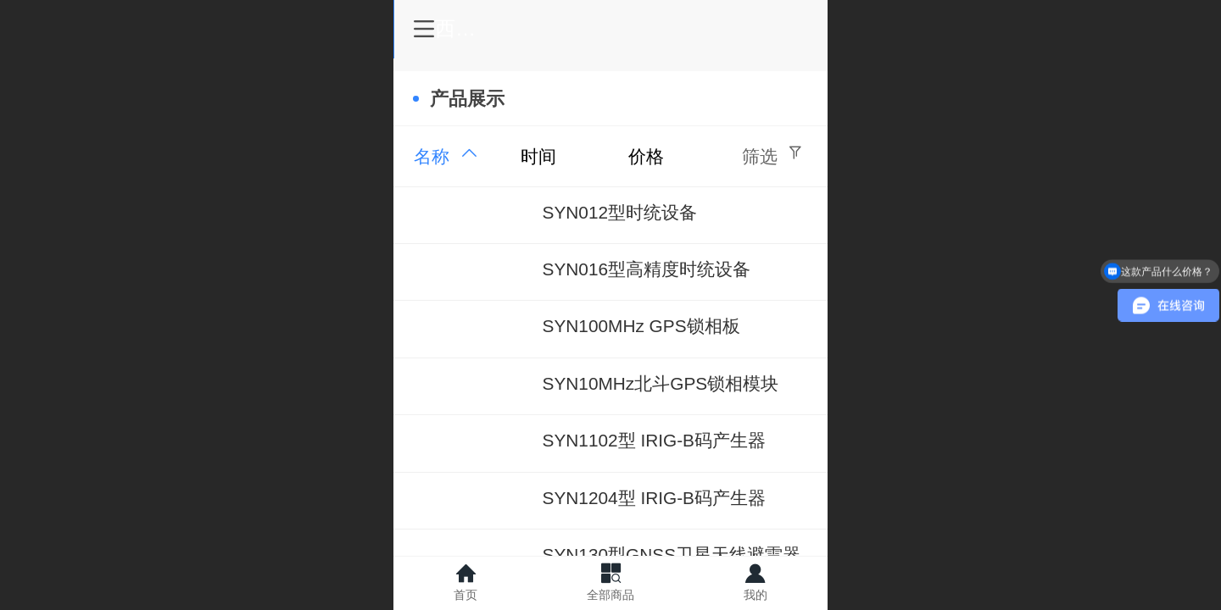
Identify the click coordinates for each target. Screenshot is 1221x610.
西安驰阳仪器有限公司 (636, 28)
